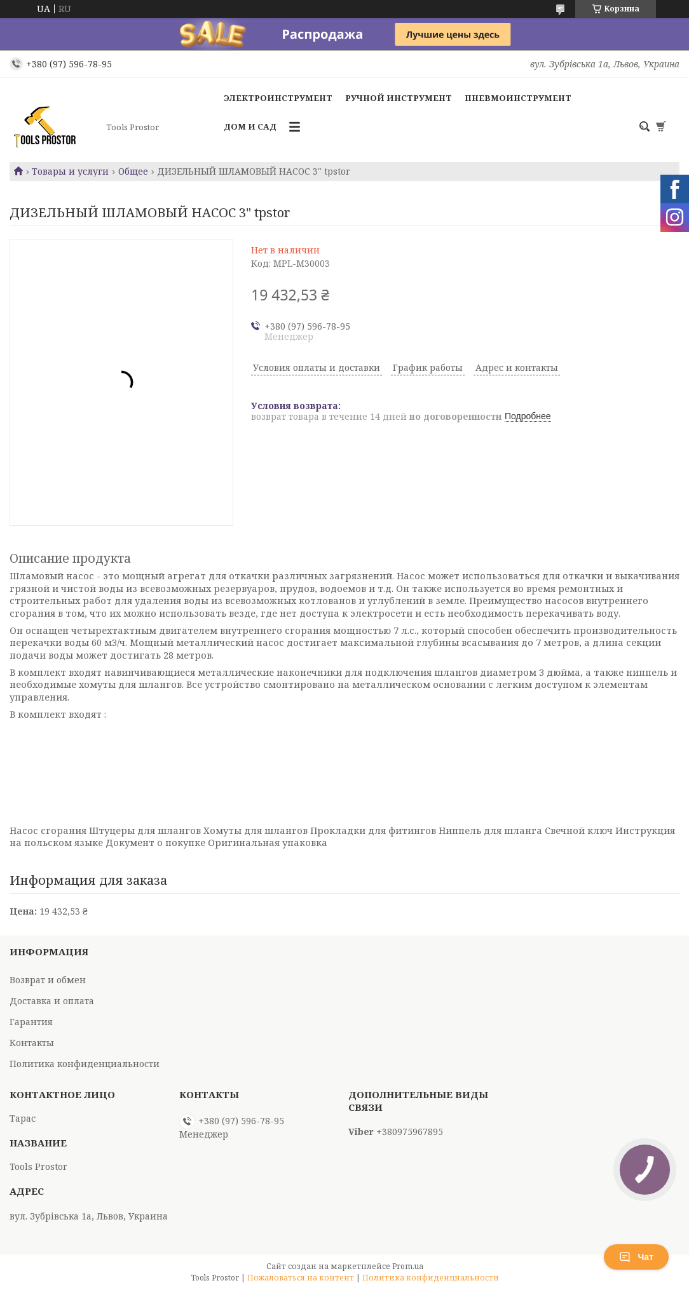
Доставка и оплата (52, 1001)
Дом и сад (250, 126)
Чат (636, 1257)
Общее (133, 171)
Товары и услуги (70, 171)
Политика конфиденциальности (85, 1064)
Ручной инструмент (398, 98)
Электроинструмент (278, 98)
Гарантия (31, 1022)
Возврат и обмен (48, 980)
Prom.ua (407, 1266)
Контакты (32, 1043)
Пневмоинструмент (518, 98)
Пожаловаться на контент (300, 1277)
